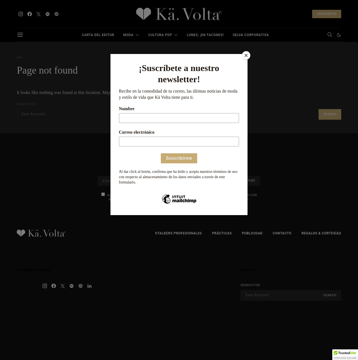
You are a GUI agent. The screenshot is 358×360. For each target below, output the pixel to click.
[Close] (246, 55)
